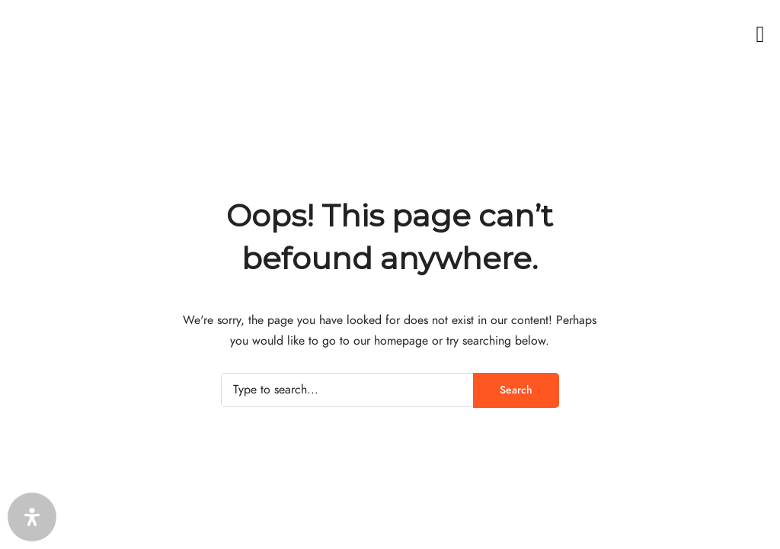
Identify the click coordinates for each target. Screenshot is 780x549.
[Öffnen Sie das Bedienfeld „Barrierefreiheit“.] (32, 517)
